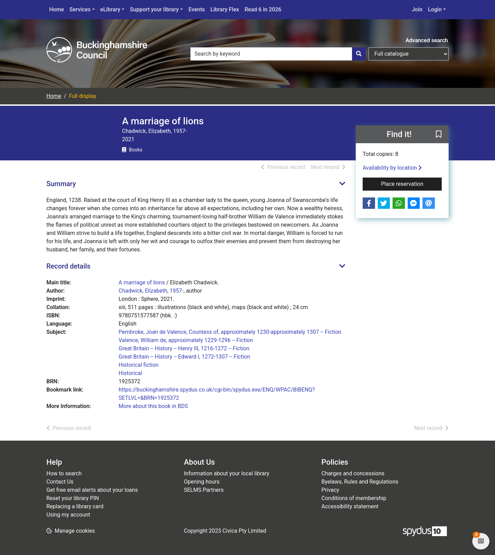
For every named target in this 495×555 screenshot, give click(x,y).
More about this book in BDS (153, 406)
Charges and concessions (352, 473)
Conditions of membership (353, 498)
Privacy (330, 490)
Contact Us (60, 481)
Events (196, 9)
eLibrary (110, 9)
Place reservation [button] (411, 183)
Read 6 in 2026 (262, 9)
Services (80, 9)
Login (435, 9)
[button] (439, 134)
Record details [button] (68, 266)
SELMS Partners (203, 490)
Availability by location (392, 168)
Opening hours (201, 481)
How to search (64, 473)
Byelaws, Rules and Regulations (359, 481)
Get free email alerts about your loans (92, 490)
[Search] (359, 53)
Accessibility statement (349, 506)
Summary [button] (61, 184)
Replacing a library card (74, 506)
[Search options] (408, 53)
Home (56, 9)
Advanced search (427, 40)
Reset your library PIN (72, 498)
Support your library (154, 9)
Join (417, 9)
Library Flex (224, 9)
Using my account (68, 514)
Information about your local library (226, 473)
